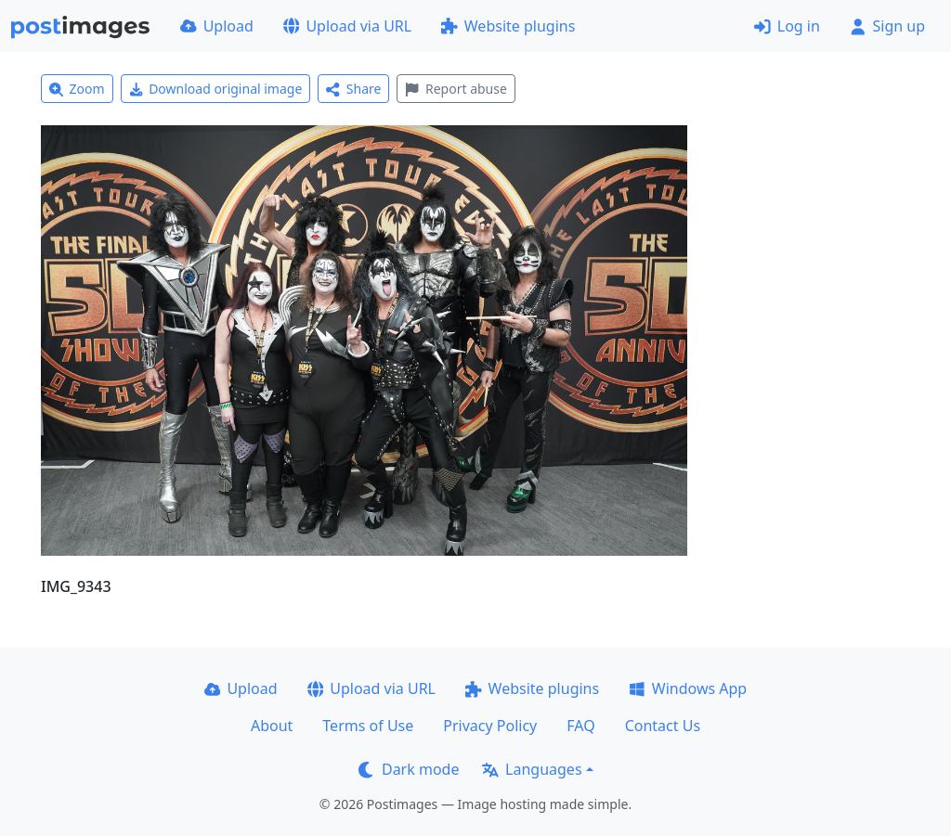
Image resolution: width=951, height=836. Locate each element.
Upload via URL (347, 26)
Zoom (77, 88)
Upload (217, 26)
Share (353, 88)
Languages (531, 769)
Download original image (216, 88)
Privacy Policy (490, 725)
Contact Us (662, 725)
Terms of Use (367, 725)
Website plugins (508, 26)
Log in (787, 26)
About (272, 725)
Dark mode (408, 769)
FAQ (580, 725)
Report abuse (455, 88)
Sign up (887, 26)
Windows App (688, 688)
